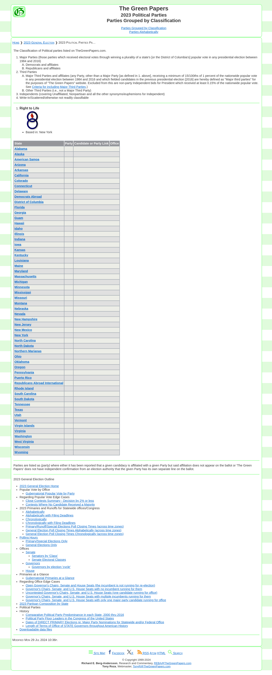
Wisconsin (22, 447)
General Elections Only (41, 545)
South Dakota (24, 399)
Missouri (20, 297)
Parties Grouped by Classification (143, 28)
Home (15, 42)
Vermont (20, 420)
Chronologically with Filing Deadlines (50, 523)
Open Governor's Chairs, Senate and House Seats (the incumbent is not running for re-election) (90, 585)
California (21, 175)
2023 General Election (39, 42)
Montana (20, 303)
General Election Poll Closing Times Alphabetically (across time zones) (73, 530)
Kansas (19, 250)
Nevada (19, 314)
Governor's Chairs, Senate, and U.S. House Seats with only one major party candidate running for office (96, 600)
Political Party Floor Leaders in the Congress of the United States (70, 618)
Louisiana (21, 260)
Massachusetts (25, 276)
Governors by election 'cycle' (51, 567)
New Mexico (23, 330)
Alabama (20, 148)
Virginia (20, 431)
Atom (153, 653)
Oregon (19, 367)
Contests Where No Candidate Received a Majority (60, 504)
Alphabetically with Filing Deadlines (50, 515)
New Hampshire (25, 319)
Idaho (18, 228)
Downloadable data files (36, 629)
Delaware (21, 191)
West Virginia (24, 441)
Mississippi (22, 292)
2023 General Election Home (39, 486)
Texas (18, 409)
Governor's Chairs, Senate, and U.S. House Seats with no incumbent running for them (84, 589)
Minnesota (22, 287)
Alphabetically (35, 511)
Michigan (21, 281)
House (30, 570)
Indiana (19, 239)
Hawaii (19, 223)
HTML (161, 653)
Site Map (97, 653)
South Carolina (25, 393)
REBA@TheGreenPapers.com (172, 663)
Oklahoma (21, 361)
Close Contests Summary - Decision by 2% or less (60, 500)
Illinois (19, 234)
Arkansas (21, 170)
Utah (17, 415)
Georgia (20, 212)
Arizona (20, 164)
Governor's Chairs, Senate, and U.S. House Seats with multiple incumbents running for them (88, 596)
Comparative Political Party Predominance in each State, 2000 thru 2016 (75, 614)
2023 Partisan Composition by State (44, 603)
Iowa (17, 244)
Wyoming (21, 452)
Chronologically (36, 519)
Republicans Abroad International (38, 383)
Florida (19, 207)
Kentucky (21, 255)
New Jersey (22, 324)
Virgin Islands (24, 425)
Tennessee (22, 404)
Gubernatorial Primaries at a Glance (50, 578)
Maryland (21, 271)
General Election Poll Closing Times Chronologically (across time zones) (75, 534)
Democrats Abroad (28, 196)
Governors (33, 563)
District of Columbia (29, 202)
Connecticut (23, 186)
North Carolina (25, 340)
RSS (143, 653)
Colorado (21, 180)
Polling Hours (29, 537)
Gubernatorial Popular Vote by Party (50, 493)
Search (175, 653)
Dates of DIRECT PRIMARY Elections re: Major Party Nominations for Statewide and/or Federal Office (95, 622)
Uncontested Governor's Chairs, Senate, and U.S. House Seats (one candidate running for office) (91, 592)
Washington (23, 436)
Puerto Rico (23, 377)
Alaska (19, 154)
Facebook (116, 653)
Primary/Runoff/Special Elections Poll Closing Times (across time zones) (75, 526)
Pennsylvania (24, 372)
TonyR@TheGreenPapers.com (151, 666)
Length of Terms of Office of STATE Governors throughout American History (77, 626)
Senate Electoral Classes (49, 559)
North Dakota (24, 346)
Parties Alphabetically (143, 32)
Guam (18, 218)
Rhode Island (24, 388)
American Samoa (26, 159)
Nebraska (21, 308)
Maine (18, 265)
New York (21, 335)
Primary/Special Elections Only (47, 541)
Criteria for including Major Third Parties (59, 87)
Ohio (17, 356)
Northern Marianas (27, 351)
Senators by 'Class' (45, 556)
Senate (30, 552)
